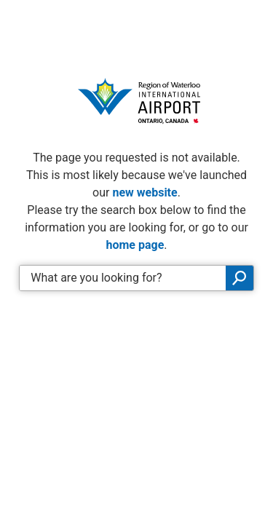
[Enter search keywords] (123, 278)
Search (239, 278)
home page (135, 245)
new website (144, 192)
